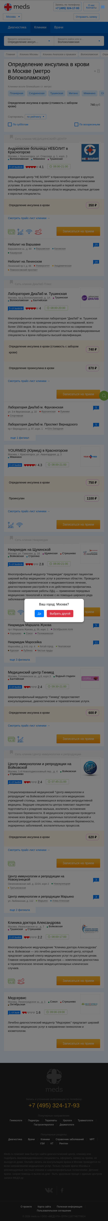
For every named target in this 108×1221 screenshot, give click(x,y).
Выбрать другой (60, 613)
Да (39, 613)
